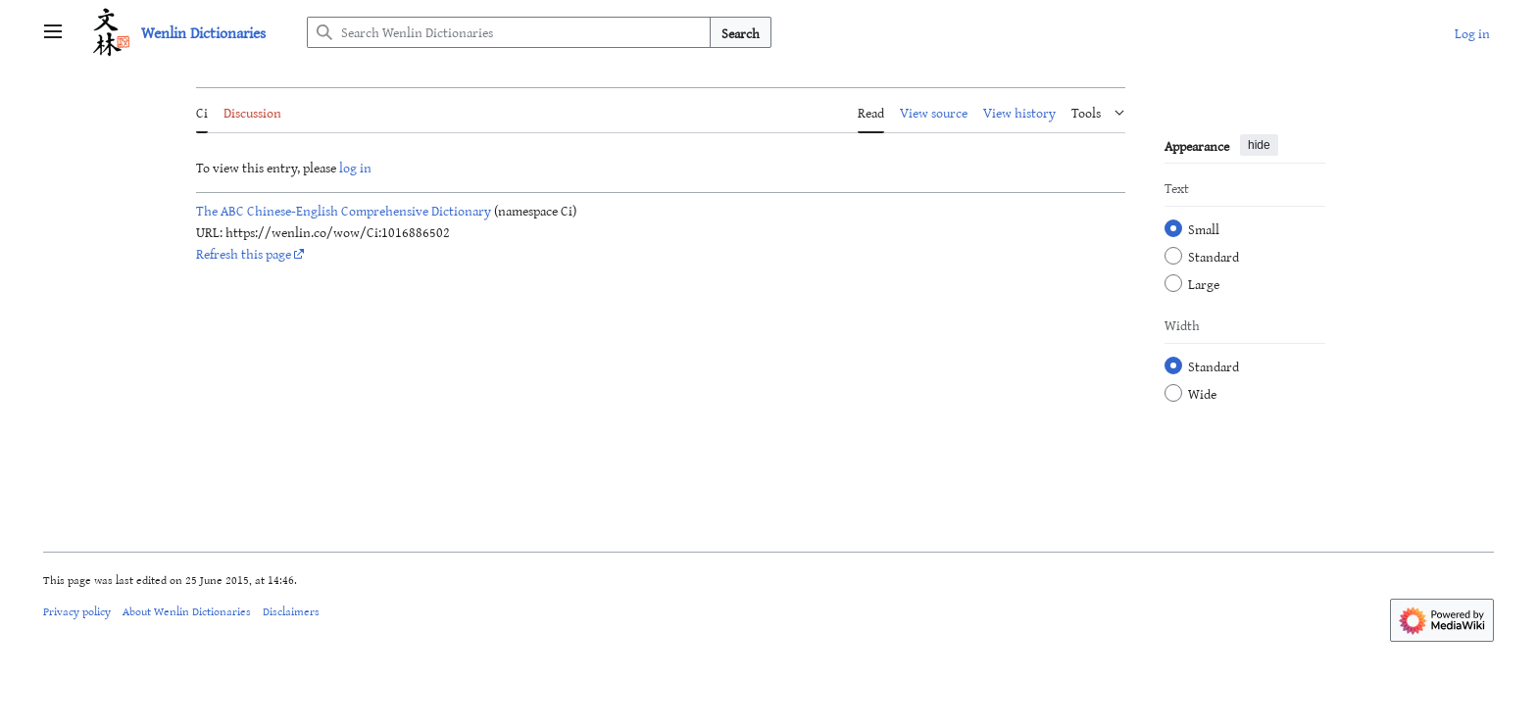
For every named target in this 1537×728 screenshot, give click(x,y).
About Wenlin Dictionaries (187, 610)
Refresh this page (243, 253)
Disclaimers (291, 610)
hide (1259, 145)
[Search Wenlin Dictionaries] (509, 32)
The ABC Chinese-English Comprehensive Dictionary (343, 210)
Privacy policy (77, 610)
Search (740, 33)
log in (355, 167)
